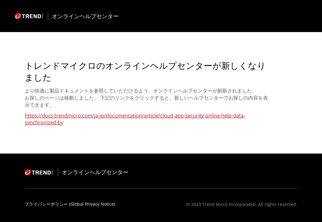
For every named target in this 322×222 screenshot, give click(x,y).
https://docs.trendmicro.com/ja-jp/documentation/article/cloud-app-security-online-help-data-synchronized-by (135, 119)
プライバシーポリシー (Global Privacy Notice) (70, 204)
